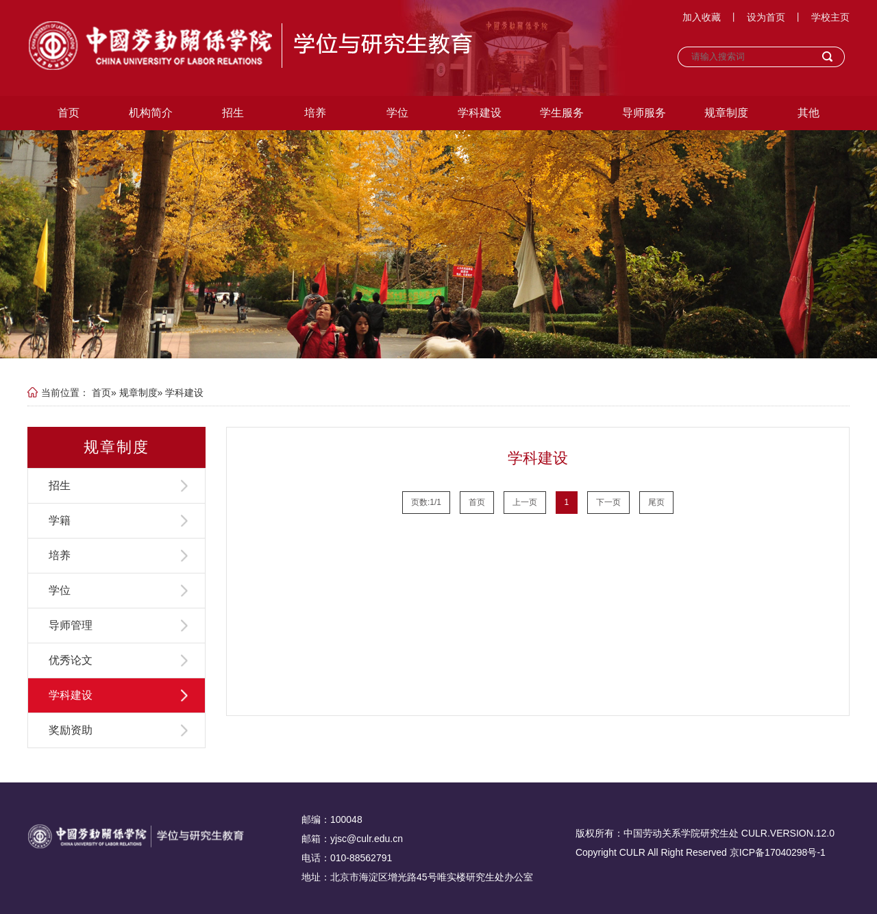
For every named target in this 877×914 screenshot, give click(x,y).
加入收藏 (701, 17)
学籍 (60, 520)
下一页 (608, 502)
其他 (808, 113)
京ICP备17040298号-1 (778, 852)
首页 (68, 113)
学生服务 (562, 113)
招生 (233, 113)
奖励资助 (70, 730)
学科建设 (480, 113)
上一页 (524, 502)
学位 (397, 113)
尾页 (656, 502)
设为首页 (766, 17)
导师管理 (70, 625)
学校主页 (830, 17)
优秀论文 (70, 660)
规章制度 (726, 113)
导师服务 (644, 113)
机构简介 (151, 113)
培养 (315, 113)
